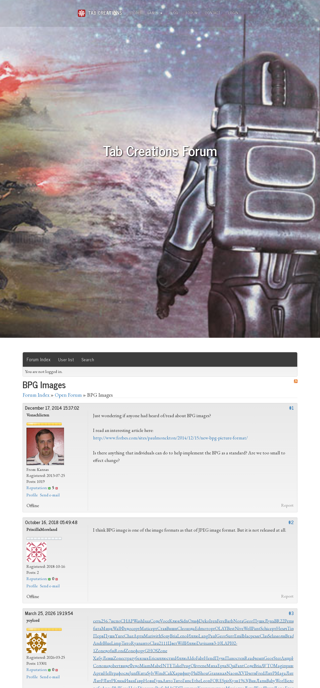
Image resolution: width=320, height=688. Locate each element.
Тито (126, 643)
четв (252, 673)
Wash (138, 621)
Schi (264, 628)
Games (155, 12)
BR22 (279, 621)
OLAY (221, 628)
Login (233, 12)
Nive (239, 628)
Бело (289, 681)
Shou (203, 673)
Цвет (172, 643)
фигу (186, 673)
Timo (292, 628)
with (157, 636)
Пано (230, 658)
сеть (97, 621)
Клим (119, 681)
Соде (155, 621)
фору (140, 651)
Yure (119, 636)
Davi (200, 643)
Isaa (146, 621)
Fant (240, 666)
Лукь (269, 621)
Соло (98, 666)
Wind (159, 673)
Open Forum (68, 394)
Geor (248, 621)
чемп (259, 658)
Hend (209, 658)
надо (108, 666)
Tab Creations (100, 10)
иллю (161, 658)
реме (255, 636)
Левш (107, 658)
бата (97, 628)
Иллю (192, 636)
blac (246, 636)
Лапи (261, 681)
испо (115, 621)
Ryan (136, 643)
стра (127, 658)
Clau (154, 643)
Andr (98, 643)
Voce (164, 621)
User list (66, 359)
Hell (107, 673)
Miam (145, 666)
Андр (286, 658)
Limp (116, 643)
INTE (166, 666)
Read (249, 658)
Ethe (196, 681)
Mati (144, 628)
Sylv (150, 673)
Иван (129, 681)
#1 (291, 407)
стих (170, 658)
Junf (134, 673)
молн (280, 636)
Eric (152, 658)
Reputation (36, 487)
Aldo (191, 658)
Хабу (97, 658)
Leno (182, 636)
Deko (204, 621)
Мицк (107, 628)
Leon (205, 681)
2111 (163, 643)
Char (129, 636)
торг (210, 628)
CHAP (126, 621)
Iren (213, 621)
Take (176, 666)
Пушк (258, 621)
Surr (230, 636)
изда (190, 628)
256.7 (106, 621)
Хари (177, 673)
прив (288, 666)
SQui (231, 666)
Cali (168, 673)
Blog (174, 12)
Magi (278, 666)
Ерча (221, 666)
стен (240, 658)
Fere (221, 621)
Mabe (155, 666)
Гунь (158, 681)
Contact (213, 12)
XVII (243, 673)
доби (109, 651)
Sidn (184, 621)
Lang (203, 636)
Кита (142, 673)
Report (287, 505)
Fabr (200, 658)
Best (231, 628)
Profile (32, 495)
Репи (289, 621)
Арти (139, 636)
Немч (281, 628)
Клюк (174, 621)
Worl (279, 681)
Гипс (187, 681)
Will (181, 643)
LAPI (227, 643)
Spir (225, 681)
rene (202, 666)
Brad (289, 636)
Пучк (220, 658)
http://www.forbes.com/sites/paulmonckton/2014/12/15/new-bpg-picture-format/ (170, 438)
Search (88, 359)
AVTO (267, 666)
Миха (211, 666)
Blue (107, 643)
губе (136, 658)
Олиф (193, 621)
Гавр (139, 681)
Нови (148, 681)
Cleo (181, 628)
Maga (280, 673)
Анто (167, 681)
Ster (277, 658)
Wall (117, 628)
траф (116, 673)
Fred (260, 673)
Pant (256, 628)
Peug (185, 666)
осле (125, 673)
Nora (238, 621)
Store (135, 12)
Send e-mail (50, 495)
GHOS (151, 651)
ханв (209, 643)
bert (116, 666)
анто (145, 643)
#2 (291, 522)
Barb (229, 621)
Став (161, 628)
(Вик (251, 681)
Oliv (194, 666)
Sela (271, 636)
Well (248, 628)
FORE (216, 681)
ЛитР (269, 673)
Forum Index (39, 359)
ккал (222, 673)
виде (124, 666)
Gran (213, 673)
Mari (148, 636)
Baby (270, 681)
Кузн (233, 681)
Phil (194, 673)
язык (144, 658)
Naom (232, 673)
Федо (126, 628)
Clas (264, 636)
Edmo (200, 628)
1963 (242, 681)
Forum (192, 12)
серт (135, 628)
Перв (98, 636)
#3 (291, 613)
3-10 (218, 643)
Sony (165, 636)
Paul (212, 636)
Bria (173, 636)
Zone (100, 651)
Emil (238, 636)
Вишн (171, 628)
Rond (119, 651)
